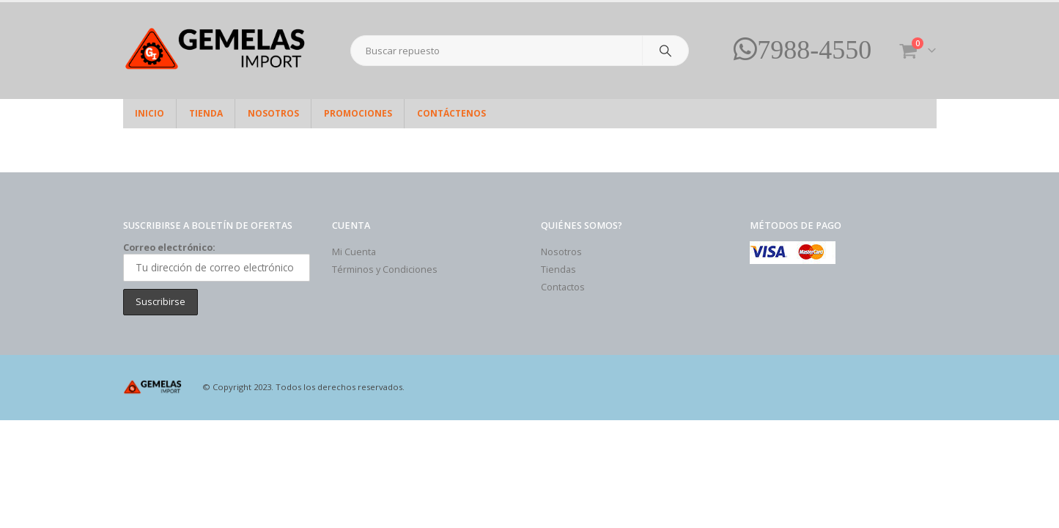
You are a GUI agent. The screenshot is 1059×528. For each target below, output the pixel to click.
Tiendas (558, 269)
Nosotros (273, 113)
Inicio (149, 113)
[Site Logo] (214, 50)
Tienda (206, 113)
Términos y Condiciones (385, 269)
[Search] (665, 50)
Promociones (358, 113)
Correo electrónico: (216, 261)
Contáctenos (451, 113)
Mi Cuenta (354, 252)
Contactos (563, 287)
